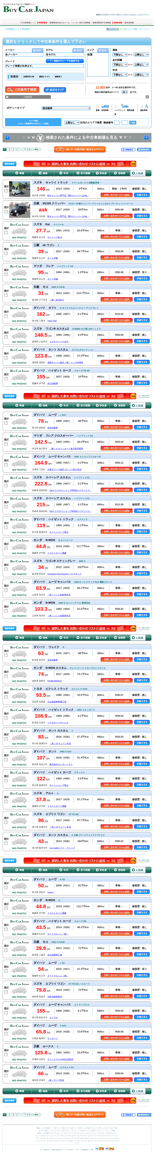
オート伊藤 (52, 258)
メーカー (10, 50)
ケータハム (106, 1138)
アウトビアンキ (108, 1141)
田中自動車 (52, 428)
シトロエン (115, 1138)
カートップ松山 (54, 237)
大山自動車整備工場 (56, 702)
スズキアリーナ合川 (58, 342)
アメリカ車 (61, 1128)
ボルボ (116, 1141)
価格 (114, 50)
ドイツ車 (54, 1128)
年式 (114, 70)
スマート (107, 1130)
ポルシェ (59, 1133)
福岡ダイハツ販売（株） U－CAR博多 (65, 362)
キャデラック (95, 1133)
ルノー (45, 1141)
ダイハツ (69, 1130)
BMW (113, 1130)
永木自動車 (52, 660)
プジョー (38, 1141)
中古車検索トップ (28, 23)
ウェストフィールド (95, 1138)
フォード (55, 1135)
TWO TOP (52, 321)
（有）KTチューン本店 (60, 743)
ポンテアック (73, 1135)
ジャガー (51, 1138)
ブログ (77, 1149)
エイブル (53, 1017)
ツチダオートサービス (57, 723)
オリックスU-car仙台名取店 (60, 1059)
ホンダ (41, 1130)
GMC (109, 1133)
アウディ (66, 1133)
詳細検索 (28, 97)
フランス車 (77, 1128)
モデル (49, 50)
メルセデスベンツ (84, 1130)
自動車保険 (117, 23)
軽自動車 (25, 29)
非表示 (14, 76)
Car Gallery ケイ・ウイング (62, 848)
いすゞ (75, 1130)
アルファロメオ (53, 1141)
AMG (93, 1130)
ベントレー (115, 1135)
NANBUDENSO (54, 681)
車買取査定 (42, 23)
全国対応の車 (28, 77)
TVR (86, 1138)
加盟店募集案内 (56, 1149)
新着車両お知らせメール (60, 23)
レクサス (104, 1128)
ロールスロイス (105, 1135)
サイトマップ (143, 29)
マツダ (57, 1130)
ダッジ (91, 1135)
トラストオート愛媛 (56, 553)
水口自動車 (52, 383)
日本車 (47, 1128)
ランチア (99, 1141)
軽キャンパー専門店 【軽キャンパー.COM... (68, 195)
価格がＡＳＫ (44, 77)
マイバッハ (99, 1130)
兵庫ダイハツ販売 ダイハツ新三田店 (64, 469)
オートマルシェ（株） (57, 934)
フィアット (80, 1141)
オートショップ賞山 (58, 532)
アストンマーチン (41, 1138)
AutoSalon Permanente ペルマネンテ (64, 574)
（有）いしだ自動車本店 (59, 595)
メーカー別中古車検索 (81, 23)
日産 (116, 1128)
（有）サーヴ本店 (55, 1080)
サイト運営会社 (44, 1149)
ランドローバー (60, 1138)
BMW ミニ (41, 1133)
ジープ (97, 1135)
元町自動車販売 (54, 997)
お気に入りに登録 (130, 29)
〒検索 (132, 123)
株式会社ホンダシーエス (61, 764)
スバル (51, 1130)
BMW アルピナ (50, 1133)
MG (82, 1138)
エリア (90, 50)
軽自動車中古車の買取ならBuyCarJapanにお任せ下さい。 (125, 15)
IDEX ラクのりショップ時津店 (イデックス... (70, 490)
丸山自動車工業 (54, 955)
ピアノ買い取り (68, 1149)
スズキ (62, 1130)
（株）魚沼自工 (56, 300)
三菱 (45, 1130)
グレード (10, 61)
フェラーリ (63, 1141)
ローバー (69, 1138)
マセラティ (71, 1141)
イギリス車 (69, 1128)
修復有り (58, 77)
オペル (87, 1133)
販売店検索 (129, 23)
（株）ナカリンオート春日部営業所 (66, 449)
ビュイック (38, 1135)
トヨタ (111, 1128)
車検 (92, 1149)
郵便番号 (108, 122)
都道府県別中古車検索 (102, 23)
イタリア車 (86, 1128)
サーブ (77, 1143)
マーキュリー (64, 1135)
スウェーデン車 (96, 1128)
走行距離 (117, 60)
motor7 (50, 892)
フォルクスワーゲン (77, 1133)
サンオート (52, 1038)
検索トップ (40, 1128)
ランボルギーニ (89, 1141)
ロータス (76, 1138)
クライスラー (83, 1135)
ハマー (114, 1133)
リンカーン (47, 1135)
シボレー (103, 1133)
